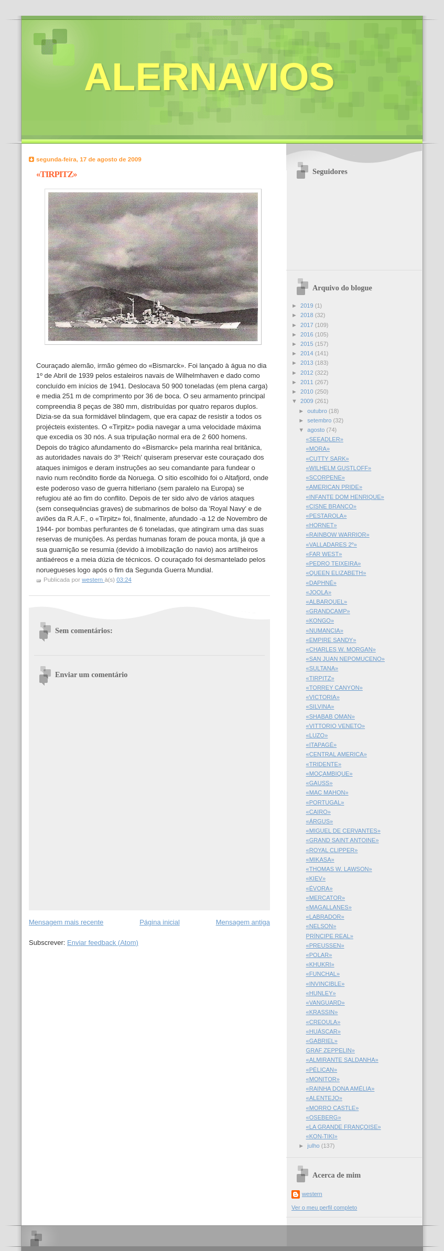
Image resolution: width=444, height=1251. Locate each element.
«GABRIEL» (322, 1041)
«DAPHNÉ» (321, 583)
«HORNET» (321, 525)
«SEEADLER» (324, 439)
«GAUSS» (319, 783)
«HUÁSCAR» (323, 1031)
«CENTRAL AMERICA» (336, 754)
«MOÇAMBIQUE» (329, 773)
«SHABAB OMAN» (330, 716)
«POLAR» (319, 955)
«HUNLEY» (321, 993)
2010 (307, 391)
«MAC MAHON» (327, 792)
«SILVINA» (320, 706)
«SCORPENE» (325, 477)
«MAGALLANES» (329, 907)
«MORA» (318, 448)
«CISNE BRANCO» (331, 506)
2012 (307, 372)
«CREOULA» (323, 1022)
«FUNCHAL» (323, 974)
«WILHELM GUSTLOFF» (339, 468)
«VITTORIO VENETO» (335, 726)
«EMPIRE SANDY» (331, 640)
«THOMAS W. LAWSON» (339, 869)
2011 (307, 382)
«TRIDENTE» (324, 764)
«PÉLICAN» (322, 1070)
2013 (307, 363)
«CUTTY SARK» (327, 458)
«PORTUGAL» (325, 802)
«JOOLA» (319, 592)
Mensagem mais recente (66, 922)
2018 (307, 315)
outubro (318, 411)
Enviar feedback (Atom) (102, 943)
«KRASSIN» (322, 1012)
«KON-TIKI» (322, 1136)
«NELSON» (321, 926)
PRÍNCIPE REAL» (329, 936)
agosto (316, 430)
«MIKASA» (320, 859)
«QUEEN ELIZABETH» (336, 573)
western (312, 1194)
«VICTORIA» (323, 697)
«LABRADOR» (325, 916)
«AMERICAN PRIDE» (334, 487)
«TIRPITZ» (320, 678)
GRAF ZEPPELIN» (330, 1050)
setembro (320, 420)
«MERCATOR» (325, 898)
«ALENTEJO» (324, 1098)
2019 (307, 305)
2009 (307, 401)
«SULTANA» (322, 668)
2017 (307, 325)
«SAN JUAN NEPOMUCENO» (345, 659)
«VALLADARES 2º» (331, 544)
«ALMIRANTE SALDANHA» (342, 1060)
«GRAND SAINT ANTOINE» (342, 840)
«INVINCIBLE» (325, 984)
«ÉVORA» (319, 888)
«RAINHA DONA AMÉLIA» (340, 1088)
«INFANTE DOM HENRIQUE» (345, 497)
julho (314, 1146)
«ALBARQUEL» (327, 602)
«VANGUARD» (325, 1002)
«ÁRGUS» (319, 821)
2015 (307, 344)
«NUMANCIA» (324, 630)
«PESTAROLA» (326, 516)
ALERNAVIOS (209, 77)
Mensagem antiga (243, 922)
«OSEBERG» (323, 1117)
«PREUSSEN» (325, 945)
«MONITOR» (323, 1079)
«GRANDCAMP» (328, 611)
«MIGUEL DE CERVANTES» (343, 831)
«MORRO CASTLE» (332, 1108)
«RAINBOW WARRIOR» (338, 534)
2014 (307, 353)
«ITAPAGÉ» (321, 745)
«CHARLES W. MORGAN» (341, 649)
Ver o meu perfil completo (324, 1207)
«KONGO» (320, 620)
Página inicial (159, 922)
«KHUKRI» (320, 964)
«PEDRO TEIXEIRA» (333, 563)
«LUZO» (317, 735)
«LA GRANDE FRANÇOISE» (343, 1127)
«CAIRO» (318, 812)
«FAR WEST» (324, 554)
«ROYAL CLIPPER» (332, 850)
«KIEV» (316, 878)
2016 (307, 334)
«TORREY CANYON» (334, 687)
